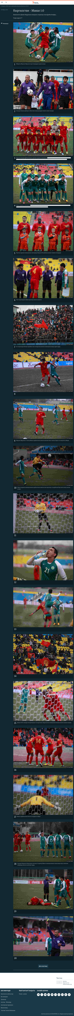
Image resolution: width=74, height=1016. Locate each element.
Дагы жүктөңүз (43, 966)
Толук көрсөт (17, 18)
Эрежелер (3, 999)
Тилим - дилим (23, 994)
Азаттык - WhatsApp (6, 1002)
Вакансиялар (4, 1007)
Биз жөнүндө (4, 996)
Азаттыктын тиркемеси (7, 1005)
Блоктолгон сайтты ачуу (7, 994)
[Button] (4, 23)
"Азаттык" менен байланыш (8, 1010)
